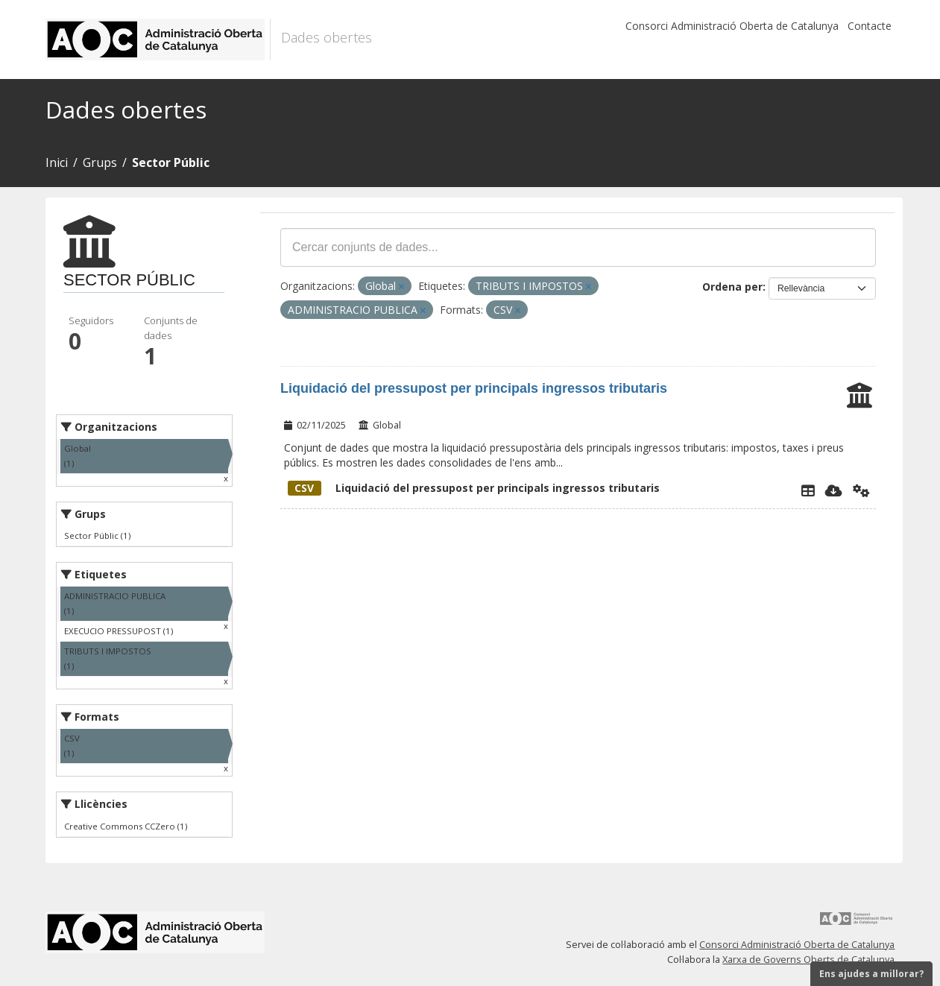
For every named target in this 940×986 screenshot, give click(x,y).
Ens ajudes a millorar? (871, 973)
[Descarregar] (833, 490)
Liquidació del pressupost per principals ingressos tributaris (473, 388)
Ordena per (732, 286)
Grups (100, 162)
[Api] (861, 490)
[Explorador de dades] (808, 490)
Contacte (870, 26)
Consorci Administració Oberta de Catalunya (732, 26)
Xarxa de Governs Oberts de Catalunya (808, 959)
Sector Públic (170, 162)
